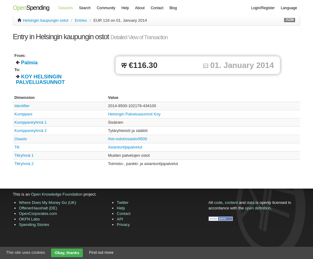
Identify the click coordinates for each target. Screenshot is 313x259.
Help (125, 8)
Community (106, 8)
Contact (157, 8)
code (218, 202)
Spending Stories (34, 224)
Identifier (22, 105)
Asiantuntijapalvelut (125, 147)
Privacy (123, 224)
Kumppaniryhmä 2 (30, 130)
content (231, 202)
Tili (16, 147)
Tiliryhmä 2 (24, 163)
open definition (258, 208)
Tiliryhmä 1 (24, 155)
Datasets (65, 8)
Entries (81, 20)
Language (289, 8)
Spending (31, 7)
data (250, 202)
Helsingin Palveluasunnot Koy (134, 114)
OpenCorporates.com (38, 213)
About (140, 8)
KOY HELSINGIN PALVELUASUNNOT (40, 79)
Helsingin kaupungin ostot (45, 20)
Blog (173, 8)
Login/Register (262, 8)
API (120, 219)
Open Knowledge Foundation (56, 194)
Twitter (122, 202)
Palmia (29, 63)
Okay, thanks (67, 252)
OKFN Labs (29, 219)
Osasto (20, 139)
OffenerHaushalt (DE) (38, 208)
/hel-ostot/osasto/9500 (127, 139)
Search (84, 8)
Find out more (101, 252)
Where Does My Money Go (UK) (47, 202)
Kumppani (23, 114)
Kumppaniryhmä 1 (30, 122)
